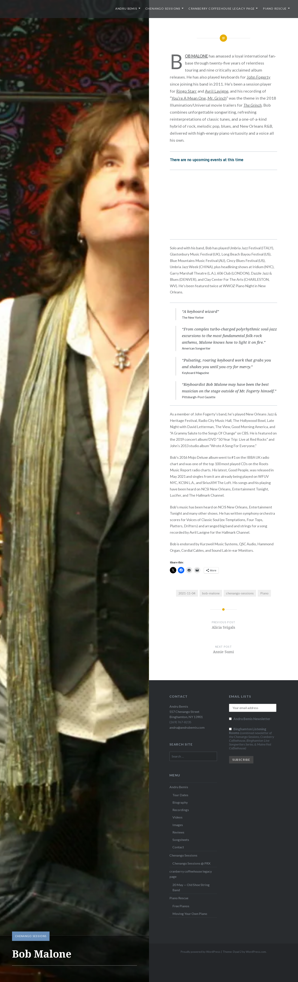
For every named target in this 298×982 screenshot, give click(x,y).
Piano (264, 593)
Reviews (178, 832)
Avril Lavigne (216, 91)
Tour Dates (180, 795)
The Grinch (252, 105)
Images (177, 825)
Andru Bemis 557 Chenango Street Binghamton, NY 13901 (186, 711)
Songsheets (180, 840)
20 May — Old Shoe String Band (191, 887)
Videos (177, 817)
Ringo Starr (186, 91)
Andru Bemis (126, 8)
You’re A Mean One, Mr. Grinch (198, 98)
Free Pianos (180, 906)
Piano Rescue (275, 8)
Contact (178, 847)
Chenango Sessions (162, 8)
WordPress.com (256, 951)
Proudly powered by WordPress (200, 951)
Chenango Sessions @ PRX (191, 863)
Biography (180, 802)
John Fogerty (258, 77)
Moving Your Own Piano (189, 913)
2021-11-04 (186, 593)
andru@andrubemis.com (187, 727)
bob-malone (211, 593)
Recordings (180, 810)
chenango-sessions (240, 593)
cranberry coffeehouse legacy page (222, 8)
